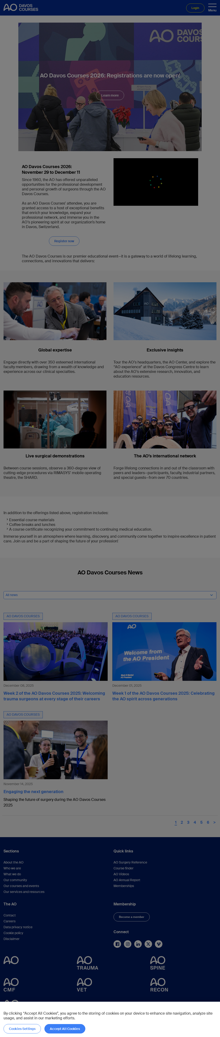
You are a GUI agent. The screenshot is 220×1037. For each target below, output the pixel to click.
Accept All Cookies (65, 1029)
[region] (110, 1019)
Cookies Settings (22, 1029)
